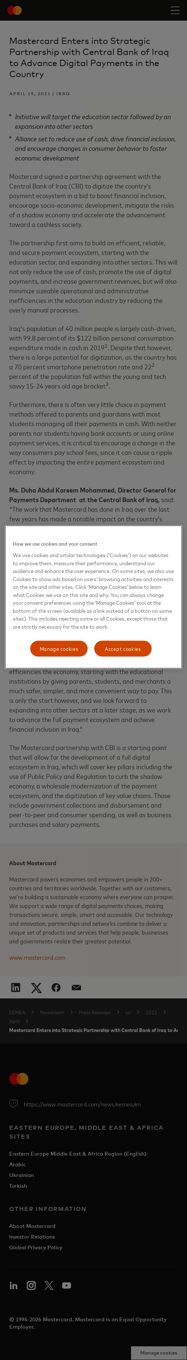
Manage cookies (59, 648)
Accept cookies (123, 648)
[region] (94, 597)
